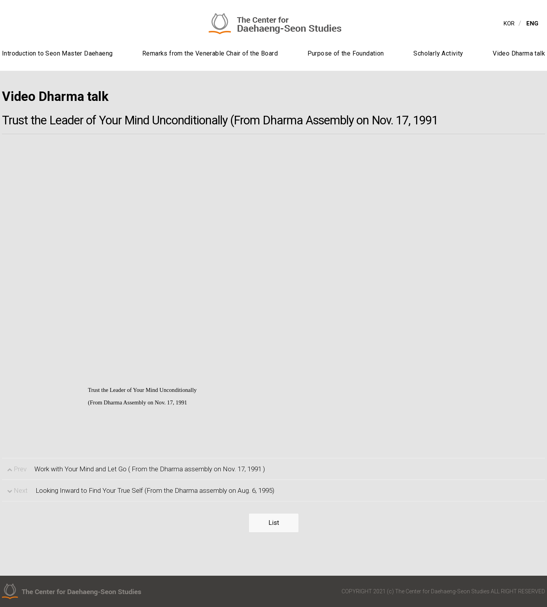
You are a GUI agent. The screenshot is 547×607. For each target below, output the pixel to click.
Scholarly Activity (438, 53)
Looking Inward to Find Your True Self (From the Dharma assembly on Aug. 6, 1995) (155, 490)
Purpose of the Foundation (345, 53)
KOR (509, 23)
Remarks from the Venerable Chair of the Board (210, 53)
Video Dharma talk (519, 53)
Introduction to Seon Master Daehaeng (57, 53)
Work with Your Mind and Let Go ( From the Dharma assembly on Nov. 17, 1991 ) (149, 469)
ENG (532, 23)
